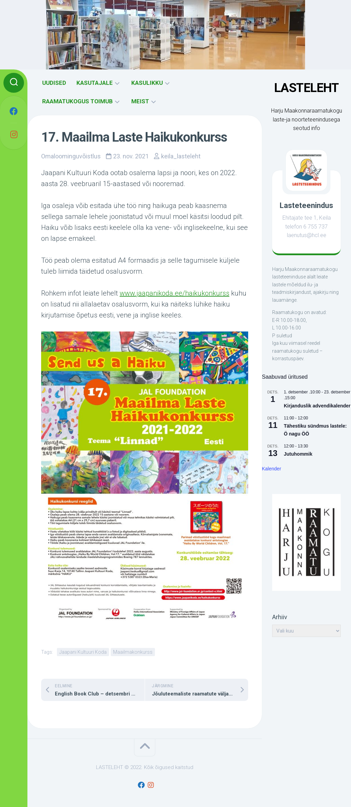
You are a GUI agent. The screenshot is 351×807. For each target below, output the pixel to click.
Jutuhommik (298, 454)
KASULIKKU (147, 82)
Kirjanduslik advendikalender (317, 405)
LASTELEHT (306, 88)
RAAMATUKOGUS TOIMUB (77, 101)
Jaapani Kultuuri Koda (83, 652)
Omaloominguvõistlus (71, 156)
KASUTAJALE (94, 82)
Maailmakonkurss (133, 652)
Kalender (271, 468)
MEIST (140, 101)
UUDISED (54, 82)
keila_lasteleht (181, 156)
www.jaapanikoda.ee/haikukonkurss (174, 293)
